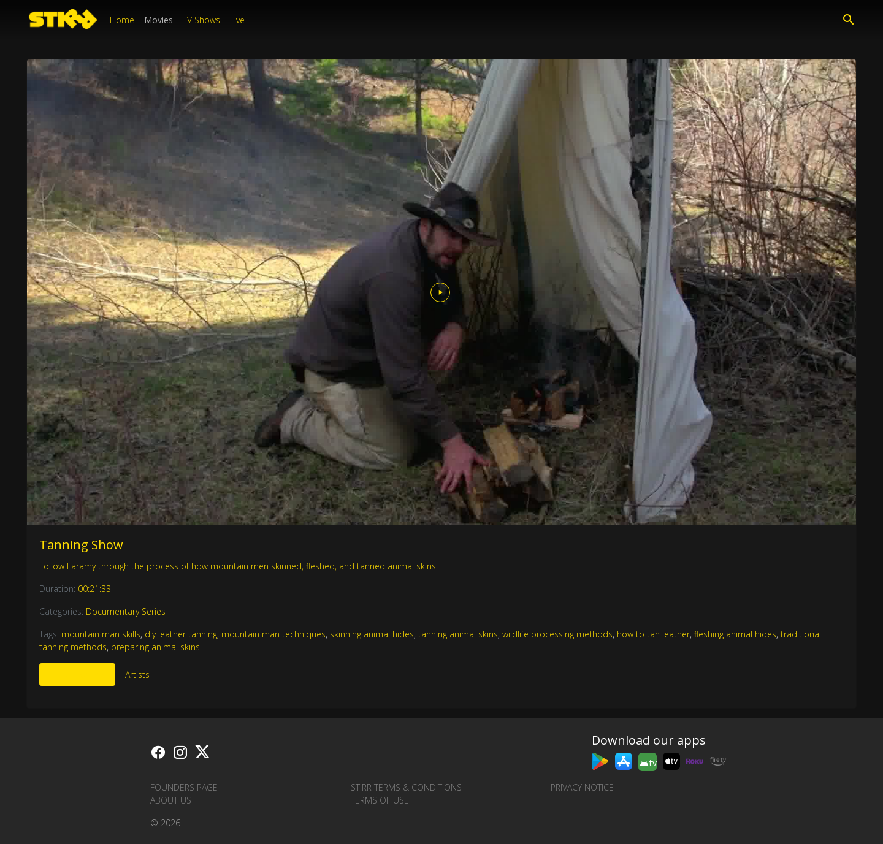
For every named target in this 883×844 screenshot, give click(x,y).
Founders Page (184, 787)
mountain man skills (100, 634)
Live (237, 20)
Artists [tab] (137, 674)
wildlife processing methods (557, 634)
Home (122, 20)
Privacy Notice (582, 787)
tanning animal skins (458, 634)
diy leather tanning (181, 634)
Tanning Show (81, 544)
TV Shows (201, 20)
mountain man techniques (273, 634)
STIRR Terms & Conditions (406, 787)
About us (170, 800)
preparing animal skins (155, 647)
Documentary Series (126, 611)
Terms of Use (380, 800)
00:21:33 (94, 589)
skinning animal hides (372, 634)
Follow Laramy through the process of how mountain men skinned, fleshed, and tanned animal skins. (238, 566)
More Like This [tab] (77, 674)
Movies (158, 20)
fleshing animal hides (735, 634)
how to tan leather (653, 634)
